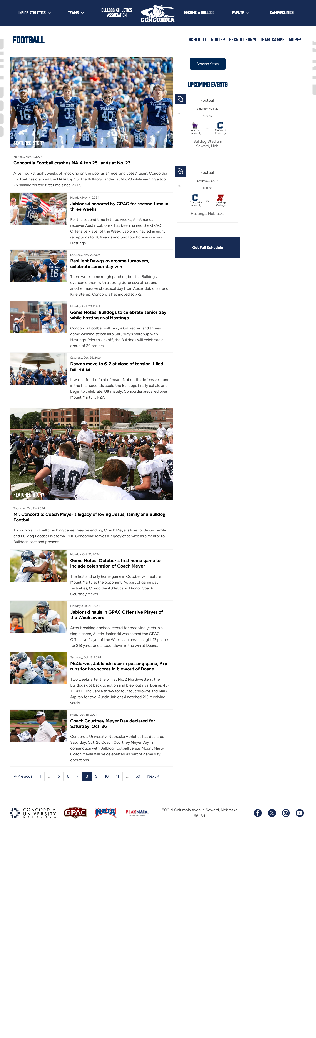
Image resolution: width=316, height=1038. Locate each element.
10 (107, 776)
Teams (73, 12)
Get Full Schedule (207, 247)
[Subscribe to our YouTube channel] (299, 813)
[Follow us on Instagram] (286, 813)
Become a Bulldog (199, 12)
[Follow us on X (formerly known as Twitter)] (272, 813)
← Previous (23, 776)
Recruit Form (242, 39)
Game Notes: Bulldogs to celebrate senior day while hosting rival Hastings (118, 315)
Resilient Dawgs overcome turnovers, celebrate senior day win (109, 263)
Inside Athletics (32, 12)
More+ (295, 39)
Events (238, 12)
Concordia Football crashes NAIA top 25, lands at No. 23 (71, 163)
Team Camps (272, 39)
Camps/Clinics (282, 12)
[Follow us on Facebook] (258, 813)
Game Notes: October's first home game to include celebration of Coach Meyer (115, 563)
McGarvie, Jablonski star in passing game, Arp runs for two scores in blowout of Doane (118, 666)
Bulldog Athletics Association (116, 12)
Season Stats (207, 63)
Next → (153, 776)
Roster (218, 39)
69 (138, 776)
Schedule (198, 39)
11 (117, 776)
